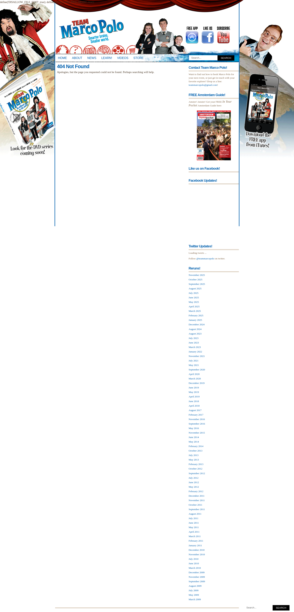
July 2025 (193, 293)
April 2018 (194, 405)
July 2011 (193, 518)
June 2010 (194, 563)
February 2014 (196, 446)
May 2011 (194, 527)
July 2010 (193, 559)
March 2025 (195, 311)
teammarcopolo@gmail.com (203, 85)
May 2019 (194, 392)
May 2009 (194, 594)
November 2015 (197, 432)
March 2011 (195, 536)
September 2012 (197, 473)
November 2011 (197, 500)
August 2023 (195, 333)
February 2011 (196, 540)
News (91, 58)
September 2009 (197, 581)
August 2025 (195, 288)
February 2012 (196, 491)
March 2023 (195, 347)
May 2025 (194, 302)
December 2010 (197, 550)
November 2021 (197, 356)
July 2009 (193, 590)
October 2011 (195, 504)
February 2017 (196, 414)
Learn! (106, 58)
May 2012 (194, 486)
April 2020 (194, 374)
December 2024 (197, 324)
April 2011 (194, 531)
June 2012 (194, 482)
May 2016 (194, 428)
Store (138, 58)
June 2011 (194, 522)
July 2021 (193, 360)
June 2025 (194, 297)
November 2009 (197, 576)
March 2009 (195, 599)
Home (62, 58)
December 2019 (197, 383)
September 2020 (197, 369)
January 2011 (195, 545)
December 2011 (197, 495)
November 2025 (197, 275)
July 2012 (193, 477)
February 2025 (196, 315)
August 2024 (195, 329)
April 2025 (194, 306)
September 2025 (197, 284)
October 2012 (195, 468)
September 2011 (197, 509)
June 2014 (194, 437)
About (77, 58)
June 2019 (194, 387)
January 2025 (195, 320)
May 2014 (194, 441)
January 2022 (195, 351)
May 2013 (194, 459)
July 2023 (193, 338)
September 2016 (197, 423)
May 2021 (194, 365)
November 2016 (197, 419)
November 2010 (197, 554)
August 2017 (195, 410)
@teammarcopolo (205, 258)
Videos (122, 58)
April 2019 (194, 396)
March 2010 (195, 567)
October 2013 (195, 450)
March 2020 (195, 378)
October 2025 (195, 279)
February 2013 (196, 464)
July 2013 (193, 455)
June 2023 (194, 342)
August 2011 (195, 513)
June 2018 (194, 401)
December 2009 (197, 572)
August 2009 (195, 585)
